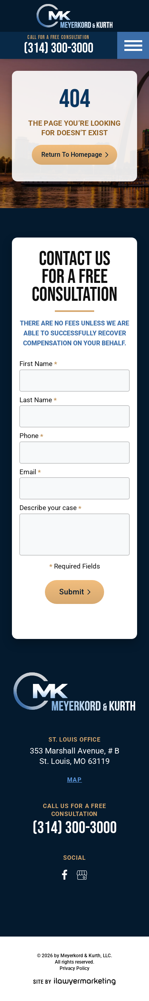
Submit (71, 591)
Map (74, 779)
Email (30, 472)
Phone (31, 436)
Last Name (38, 400)
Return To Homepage (71, 154)
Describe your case (50, 508)
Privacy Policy (74, 968)
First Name (38, 364)
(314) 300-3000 (58, 48)
